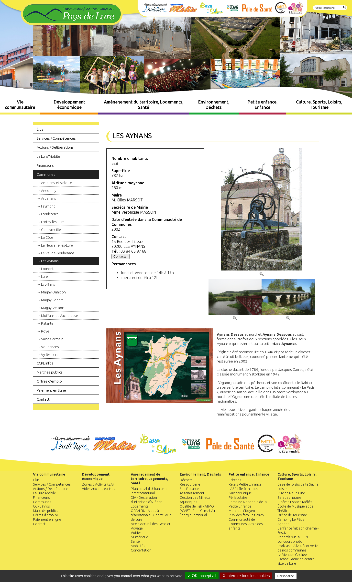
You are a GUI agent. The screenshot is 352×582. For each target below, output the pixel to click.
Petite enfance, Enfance (262, 105)
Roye (45, 331)
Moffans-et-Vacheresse (59, 316)
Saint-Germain (52, 339)
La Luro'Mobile (48, 156)
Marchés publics (50, 372)
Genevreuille (51, 230)
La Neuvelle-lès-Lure (57, 245)
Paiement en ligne (51, 390)
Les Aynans (50, 261)
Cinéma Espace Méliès (294, 502)
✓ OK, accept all (201, 576)
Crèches (235, 480)
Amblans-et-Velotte (56, 183)
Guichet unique (240, 493)
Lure (44, 277)
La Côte (47, 237)
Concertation (141, 550)
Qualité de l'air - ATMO (197, 506)
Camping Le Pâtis (290, 519)
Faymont (48, 206)
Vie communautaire (20, 105)
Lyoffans (48, 284)
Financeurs (45, 165)
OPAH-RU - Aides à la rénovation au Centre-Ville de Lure (151, 515)
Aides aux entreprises (98, 489)
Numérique (139, 537)
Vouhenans (50, 347)
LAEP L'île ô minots (243, 489)
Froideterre (49, 214)
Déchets (186, 480)
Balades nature (289, 497)
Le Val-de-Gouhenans (58, 253)
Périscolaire (238, 497)
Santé (135, 541)
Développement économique (69, 105)
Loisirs (282, 489)
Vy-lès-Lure (49, 355)
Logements (140, 506)
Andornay (48, 191)
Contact (43, 399)
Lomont (47, 269)
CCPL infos (45, 363)
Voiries (136, 533)
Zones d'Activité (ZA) (98, 484)
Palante (47, 323)
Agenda (283, 524)
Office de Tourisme (292, 515)
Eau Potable (189, 489)
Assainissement (192, 493)
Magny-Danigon (53, 292)
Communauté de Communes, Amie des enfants (246, 524)
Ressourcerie (190, 484)
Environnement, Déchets (213, 105)
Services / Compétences (56, 138)
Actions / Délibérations (55, 147)
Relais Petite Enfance (245, 484)
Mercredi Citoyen (242, 511)
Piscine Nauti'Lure (291, 493)
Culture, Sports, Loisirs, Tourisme (319, 105)
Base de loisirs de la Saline (298, 484)
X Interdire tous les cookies (246, 576)
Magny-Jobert (52, 300)
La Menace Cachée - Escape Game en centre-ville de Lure (296, 559)
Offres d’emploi (50, 381)
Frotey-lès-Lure (53, 222)
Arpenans (48, 198)
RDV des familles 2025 (246, 515)
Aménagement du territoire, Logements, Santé (143, 105)
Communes (46, 174)
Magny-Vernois (53, 308)
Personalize (285, 576)
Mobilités (138, 546)
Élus (40, 129)
